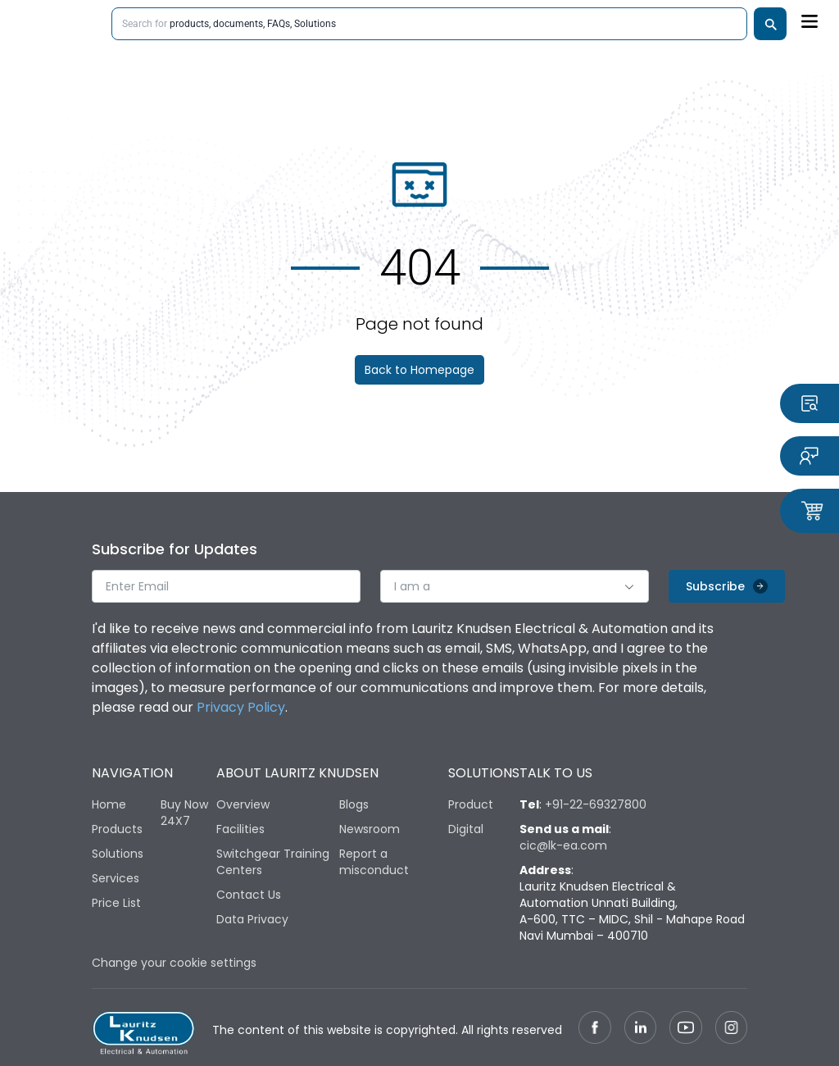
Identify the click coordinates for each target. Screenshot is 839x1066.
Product (470, 804)
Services (115, 878)
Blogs (354, 804)
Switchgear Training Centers (272, 861)
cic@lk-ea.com (563, 845)
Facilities (240, 829)
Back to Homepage (419, 370)
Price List (116, 903)
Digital (465, 829)
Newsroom (369, 829)
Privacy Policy (241, 707)
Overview (243, 804)
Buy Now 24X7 (184, 812)
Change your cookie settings (174, 962)
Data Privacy (252, 919)
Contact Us (248, 894)
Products (117, 829)
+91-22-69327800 (595, 804)
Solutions (117, 853)
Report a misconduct (374, 861)
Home (109, 804)
